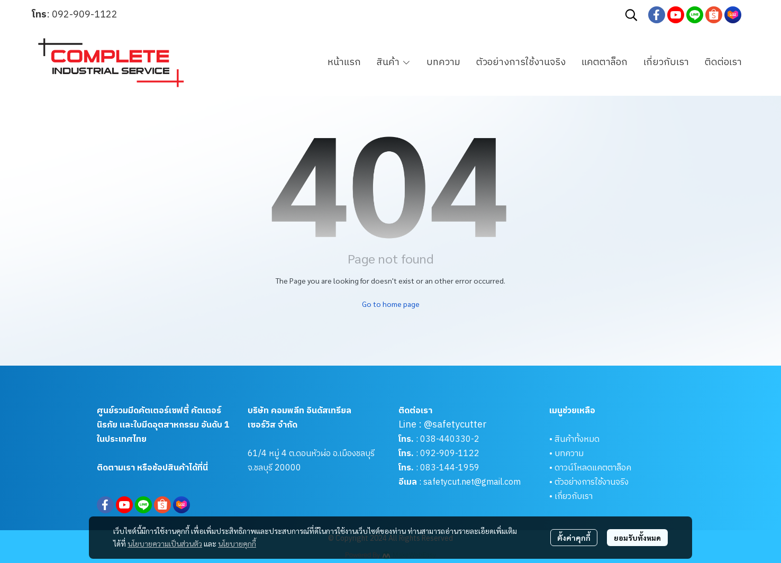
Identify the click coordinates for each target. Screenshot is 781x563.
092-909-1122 (84, 15)
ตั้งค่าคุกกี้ (574, 537)
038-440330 (444, 439)
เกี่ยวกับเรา (574, 496)
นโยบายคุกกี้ (237, 543)
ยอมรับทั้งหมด (637, 537)
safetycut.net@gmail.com (472, 482)
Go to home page (391, 303)
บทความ (569, 454)
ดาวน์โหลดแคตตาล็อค (593, 468)
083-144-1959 (449, 468)
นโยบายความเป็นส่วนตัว (165, 543)
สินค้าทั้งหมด (577, 439)
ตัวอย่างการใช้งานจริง (592, 482)
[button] (631, 15)
